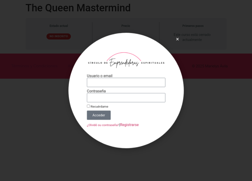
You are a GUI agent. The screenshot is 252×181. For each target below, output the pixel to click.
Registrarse (129, 122)
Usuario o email (101, 77)
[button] (173, 42)
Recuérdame (100, 105)
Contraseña (98, 91)
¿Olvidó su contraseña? (105, 122)
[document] (126, 90)
